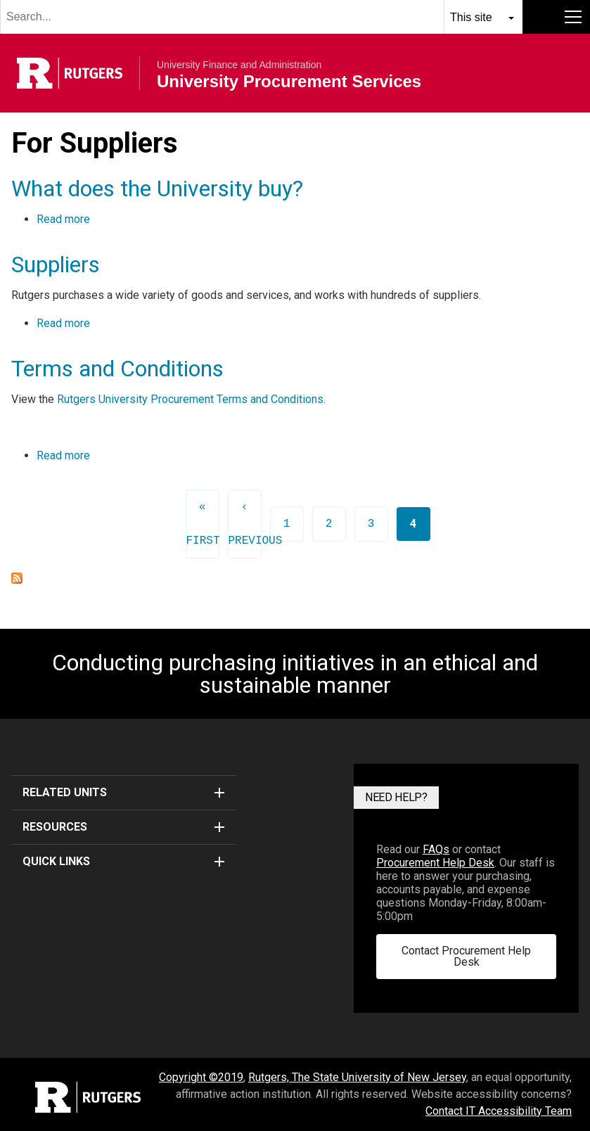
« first (202, 524)
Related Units (124, 792)
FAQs (436, 849)
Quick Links (124, 861)
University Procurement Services (289, 81)
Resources (124, 826)
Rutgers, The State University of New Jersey (357, 1077)
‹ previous (245, 524)
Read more (63, 219)
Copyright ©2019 (201, 1077)
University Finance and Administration (239, 64)
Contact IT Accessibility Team (498, 1111)
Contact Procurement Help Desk (466, 956)
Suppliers (55, 264)
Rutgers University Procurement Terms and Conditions (190, 399)
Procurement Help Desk (435, 862)
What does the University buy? (157, 188)
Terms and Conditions (117, 368)
